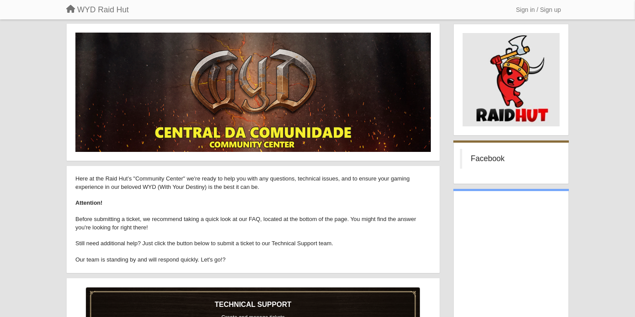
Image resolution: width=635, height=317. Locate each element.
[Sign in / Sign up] (538, 9)
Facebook (488, 158)
